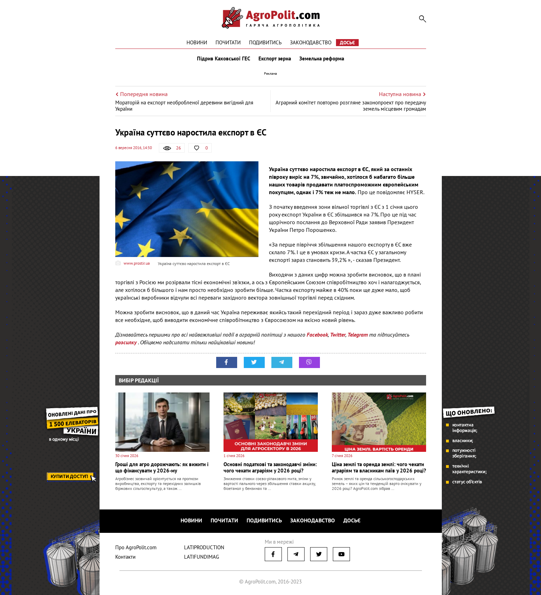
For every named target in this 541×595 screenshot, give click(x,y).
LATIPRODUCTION (204, 547)
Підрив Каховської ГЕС (223, 59)
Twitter (337, 334)
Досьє (347, 42)
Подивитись (265, 42)
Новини (197, 42)
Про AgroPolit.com (135, 547)
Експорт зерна (274, 59)
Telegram (358, 334)
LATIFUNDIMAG (201, 556)
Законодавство (310, 42)
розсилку (126, 342)
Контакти (125, 556)
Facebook (317, 334)
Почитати (228, 42)
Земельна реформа (321, 59)
